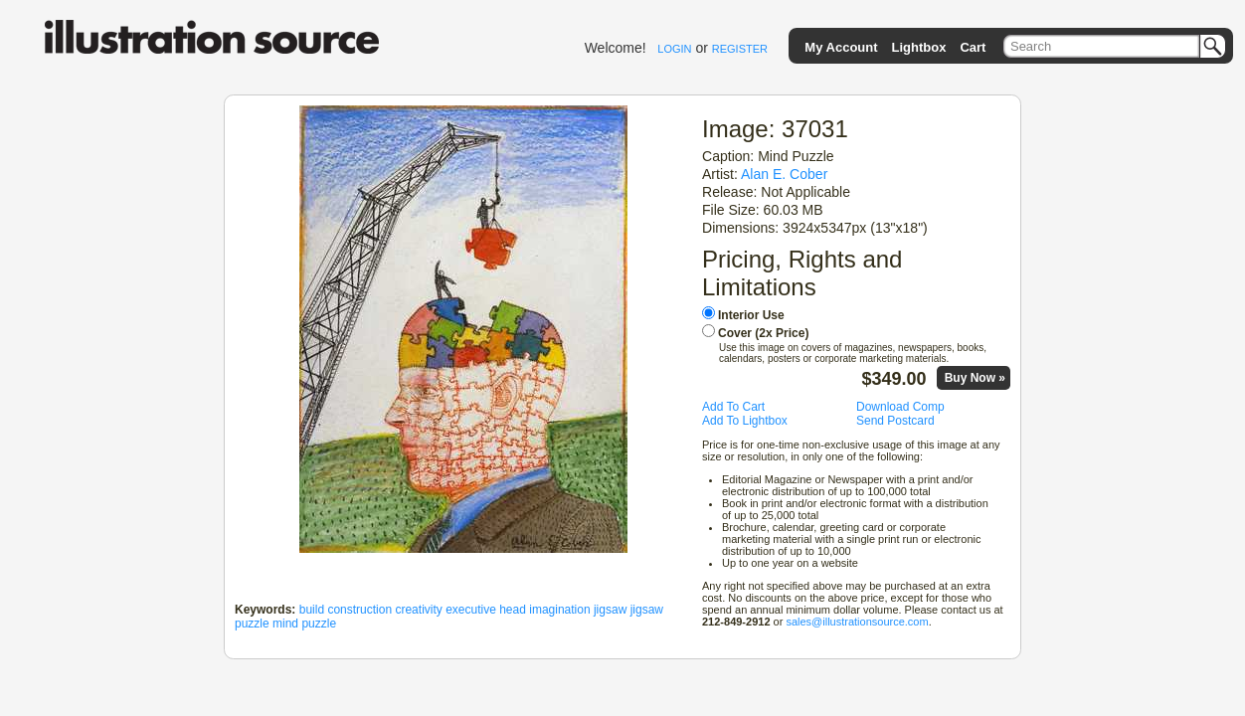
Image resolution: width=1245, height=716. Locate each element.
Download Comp (900, 407)
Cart (972, 47)
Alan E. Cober (784, 174)
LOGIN (674, 49)
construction (359, 610)
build (311, 610)
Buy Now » (975, 378)
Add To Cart (733, 407)
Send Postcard (895, 421)
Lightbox (919, 47)
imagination (559, 610)
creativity (418, 610)
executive (470, 610)
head (512, 610)
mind (285, 623)
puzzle (318, 623)
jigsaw (610, 610)
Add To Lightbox (745, 421)
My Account (840, 47)
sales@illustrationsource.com (857, 621)
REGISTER (740, 49)
